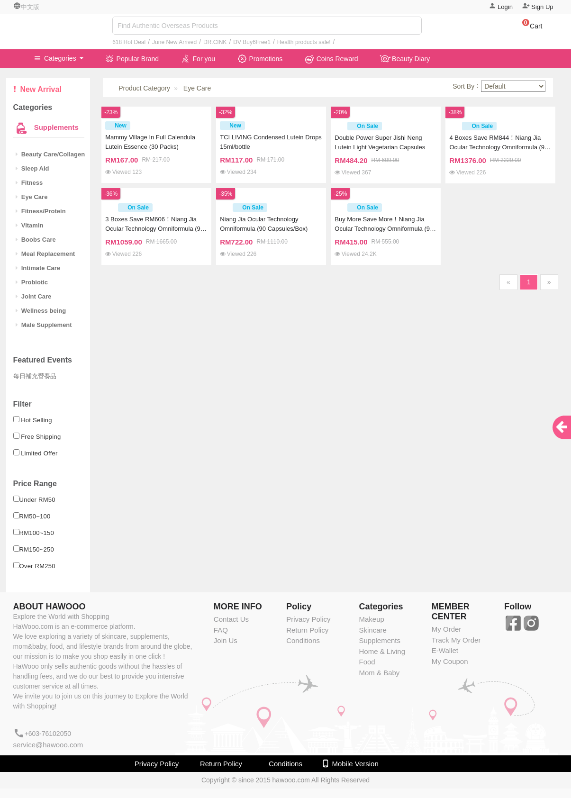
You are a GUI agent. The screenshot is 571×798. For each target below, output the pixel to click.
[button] (528, 27)
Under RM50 (37, 499)
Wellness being (41, 310)
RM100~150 (36, 532)
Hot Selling (36, 420)
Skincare (372, 630)
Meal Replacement (45, 253)
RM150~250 (36, 549)
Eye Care (32, 196)
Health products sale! (304, 42)
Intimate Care (38, 268)
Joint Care (34, 296)
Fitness (29, 182)
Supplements (55, 127)
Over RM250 (37, 566)
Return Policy (307, 630)
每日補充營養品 (34, 376)
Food (367, 662)
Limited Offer (39, 453)
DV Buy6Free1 (252, 42)
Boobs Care (36, 239)
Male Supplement (44, 324)
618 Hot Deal (128, 42)
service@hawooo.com (48, 745)
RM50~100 (35, 516)
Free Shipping (41, 436)
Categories (56, 58)
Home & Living (382, 651)
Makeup (371, 619)
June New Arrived (174, 42)
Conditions (303, 640)
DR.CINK (215, 42)
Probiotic (32, 282)
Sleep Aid (32, 168)
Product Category (144, 88)
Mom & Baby (379, 673)
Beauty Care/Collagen (50, 154)
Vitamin (30, 225)
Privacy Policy (308, 619)
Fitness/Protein (41, 211)
